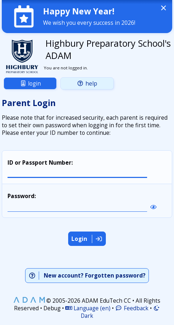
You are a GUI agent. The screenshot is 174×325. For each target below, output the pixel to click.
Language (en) (87, 308)
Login (30, 83)
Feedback (131, 308)
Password (21, 196)
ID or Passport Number (39, 162)
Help (87, 83)
